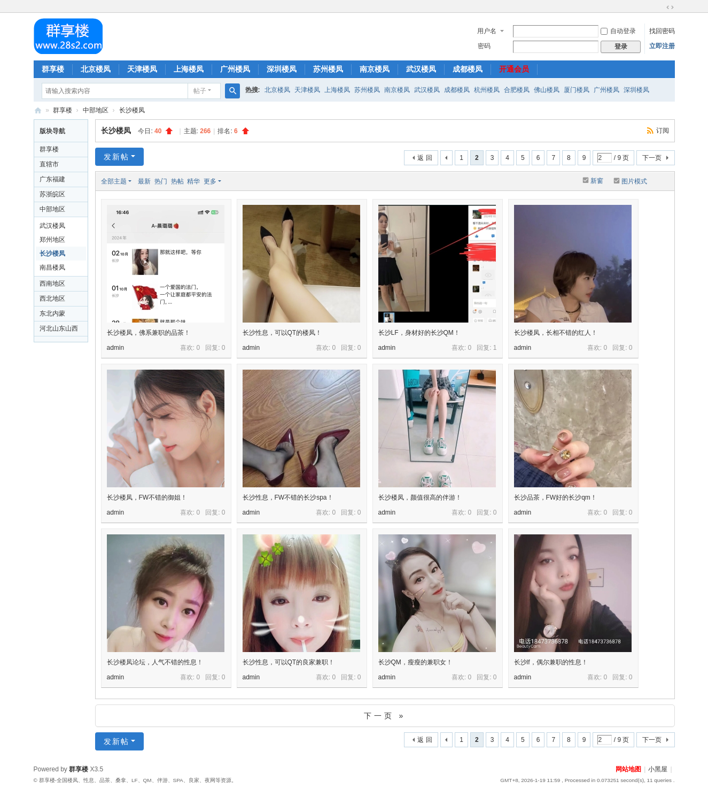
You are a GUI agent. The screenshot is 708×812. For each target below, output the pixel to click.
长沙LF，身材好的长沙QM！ (419, 332)
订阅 (662, 130)
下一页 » (385, 715)
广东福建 (52, 179)
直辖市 (49, 164)
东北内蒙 (52, 313)
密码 (484, 46)
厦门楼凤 (576, 90)
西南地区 (52, 283)
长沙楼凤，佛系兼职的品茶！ (148, 332)
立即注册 (662, 46)
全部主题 (114, 181)
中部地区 (95, 110)
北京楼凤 (96, 69)
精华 (193, 181)
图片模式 (634, 181)
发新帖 (116, 156)
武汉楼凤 (421, 69)
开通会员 (514, 69)
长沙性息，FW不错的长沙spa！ (288, 497)
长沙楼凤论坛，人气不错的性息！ (155, 662)
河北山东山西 (59, 328)
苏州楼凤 (328, 69)
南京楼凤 (375, 69)
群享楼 (53, 69)
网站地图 (628, 769)
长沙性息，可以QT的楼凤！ (282, 332)
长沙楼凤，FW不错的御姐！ (147, 497)
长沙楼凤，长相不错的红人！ (555, 332)
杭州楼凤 (487, 90)
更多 (210, 181)
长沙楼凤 (132, 110)
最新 (144, 181)
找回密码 (662, 31)
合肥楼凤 (517, 90)
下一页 (652, 158)
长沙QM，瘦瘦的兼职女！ (415, 662)
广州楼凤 (235, 69)
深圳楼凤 (282, 69)
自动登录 (618, 31)
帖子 (199, 91)
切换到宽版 (670, 7)
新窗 (596, 181)
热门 (160, 181)
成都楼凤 (468, 69)
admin (116, 347)
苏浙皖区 (52, 194)
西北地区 (52, 298)
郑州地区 (52, 239)
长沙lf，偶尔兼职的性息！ (551, 662)
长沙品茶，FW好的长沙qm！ (555, 497)
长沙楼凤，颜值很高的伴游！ (420, 497)
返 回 (424, 158)
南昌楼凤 (52, 267)
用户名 (486, 31)
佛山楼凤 (546, 90)
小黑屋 (657, 769)
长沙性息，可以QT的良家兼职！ (289, 662)
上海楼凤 (189, 69)
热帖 (177, 181)
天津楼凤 (142, 69)
